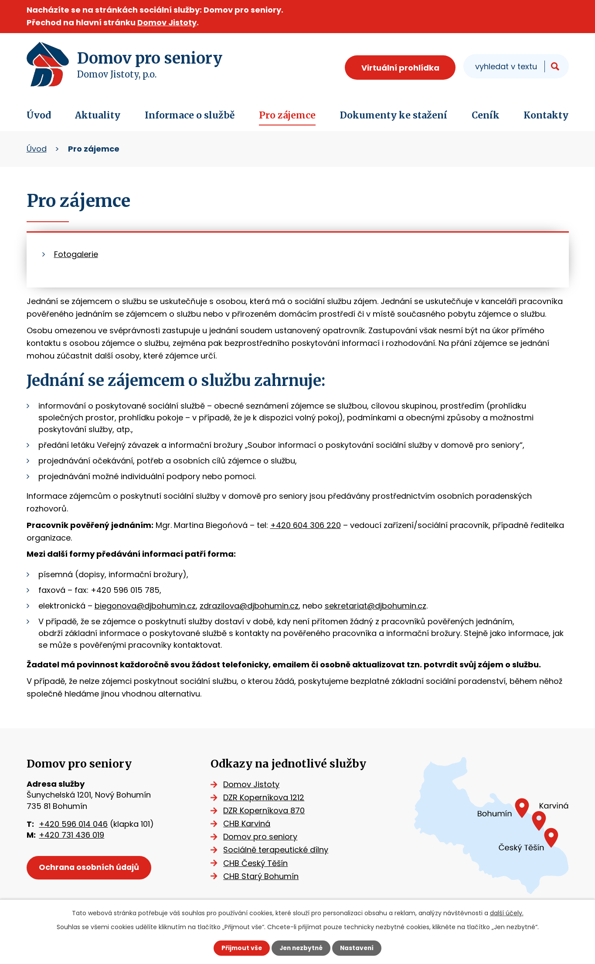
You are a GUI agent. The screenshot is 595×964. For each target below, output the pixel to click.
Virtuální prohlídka (400, 67)
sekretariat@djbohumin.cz (375, 605)
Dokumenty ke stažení (393, 115)
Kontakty (546, 115)
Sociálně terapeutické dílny (277, 849)
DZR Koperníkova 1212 (265, 797)
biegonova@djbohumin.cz (145, 605)
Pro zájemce (287, 115)
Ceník (486, 115)
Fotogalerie (76, 254)
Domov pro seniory (262, 836)
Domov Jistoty (167, 22)
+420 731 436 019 (71, 834)
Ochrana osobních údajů (90, 868)
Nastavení (358, 948)
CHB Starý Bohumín (263, 876)
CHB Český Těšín (257, 863)
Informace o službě (190, 115)
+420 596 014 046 (73, 824)
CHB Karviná (248, 823)
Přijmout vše (240, 948)
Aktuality (97, 115)
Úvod (39, 115)
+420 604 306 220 (305, 525)
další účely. (507, 913)
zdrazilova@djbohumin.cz (249, 605)
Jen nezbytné (301, 948)
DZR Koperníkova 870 (266, 810)
